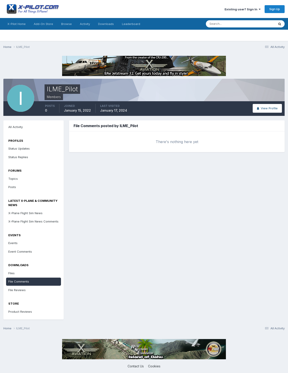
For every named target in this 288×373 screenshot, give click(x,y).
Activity (85, 24)
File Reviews (17, 290)
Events (13, 243)
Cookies (154, 366)
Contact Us (136, 366)
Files (11, 273)
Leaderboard (131, 24)
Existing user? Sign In (243, 9)
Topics (13, 178)
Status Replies (18, 157)
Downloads (106, 24)
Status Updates (19, 148)
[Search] (225, 23)
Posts (12, 187)
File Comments (18, 281)
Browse (66, 24)
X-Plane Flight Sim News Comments (33, 221)
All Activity (15, 127)
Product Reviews (20, 311)
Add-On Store (43, 24)
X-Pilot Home (16, 24)
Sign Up (274, 9)
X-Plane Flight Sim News (25, 213)
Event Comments (20, 251)
